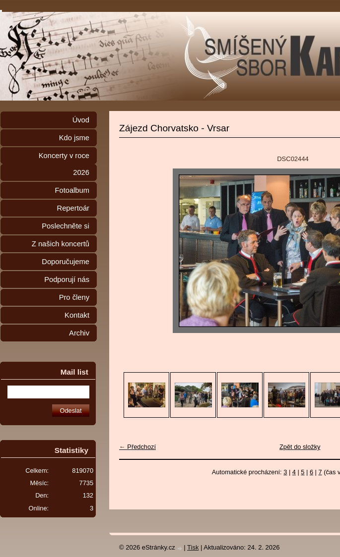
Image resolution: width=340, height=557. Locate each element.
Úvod (80, 120)
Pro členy (74, 297)
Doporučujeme (65, 262)
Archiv (79, 333)
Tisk (193, 547)
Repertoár (73, 208)
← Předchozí (137, 446)
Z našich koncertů (60, 244)
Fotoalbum (72, 190)
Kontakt (77, 315)
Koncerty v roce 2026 (64, 164)
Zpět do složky (300, 446)
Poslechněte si (65, 226)
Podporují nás (66, 279)
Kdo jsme (74, 138)
